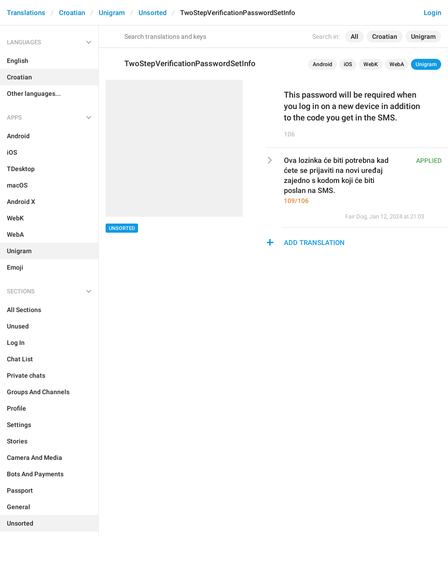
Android (322, 64)
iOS (348, 64)
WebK (370, 64)
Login (432, 13)
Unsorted (152, 13)
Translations (26, 13)
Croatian (72, 13)
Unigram (112, 13)
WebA (396, 64)
